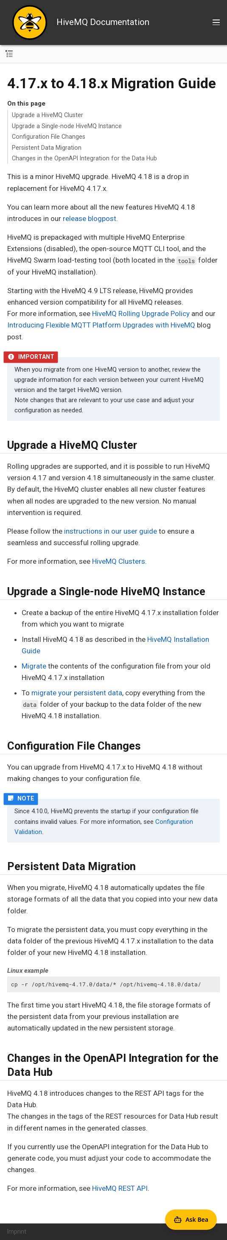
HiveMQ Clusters (118, 561)
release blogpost (89, 218)
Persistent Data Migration (46, 147)
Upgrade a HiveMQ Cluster (47, 115)
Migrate (34, 666)
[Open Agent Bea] (191, 1219)
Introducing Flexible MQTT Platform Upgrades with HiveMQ (101, 325)
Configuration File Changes (48, 136)
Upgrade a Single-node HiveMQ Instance (67, 126)
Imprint (16, 1231)
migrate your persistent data (76, 693)
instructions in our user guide (110, 531)
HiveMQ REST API (120, 1188)
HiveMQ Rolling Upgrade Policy (141, 313)
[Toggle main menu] (216, 22)
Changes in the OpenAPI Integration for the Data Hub (84, 158)
